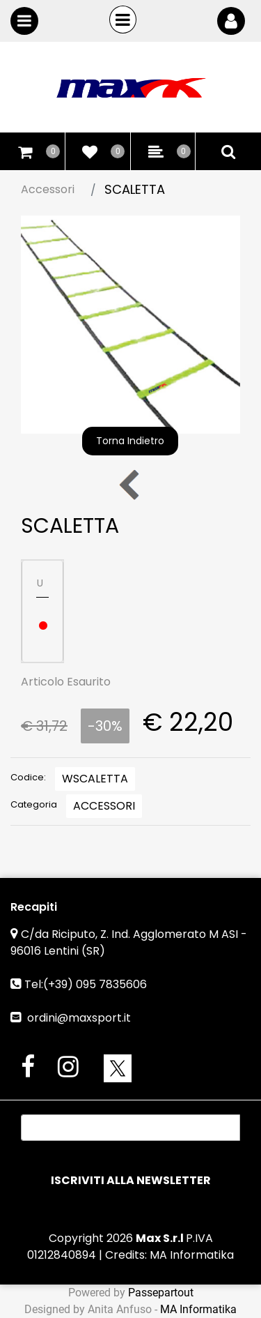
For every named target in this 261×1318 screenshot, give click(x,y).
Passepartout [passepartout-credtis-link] (160, 1292)
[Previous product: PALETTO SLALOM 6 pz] (130, 484)
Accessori (47, 189)
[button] (130, 324)
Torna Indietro (130, 441)
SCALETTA (134, 189)
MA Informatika (192, 1255)
